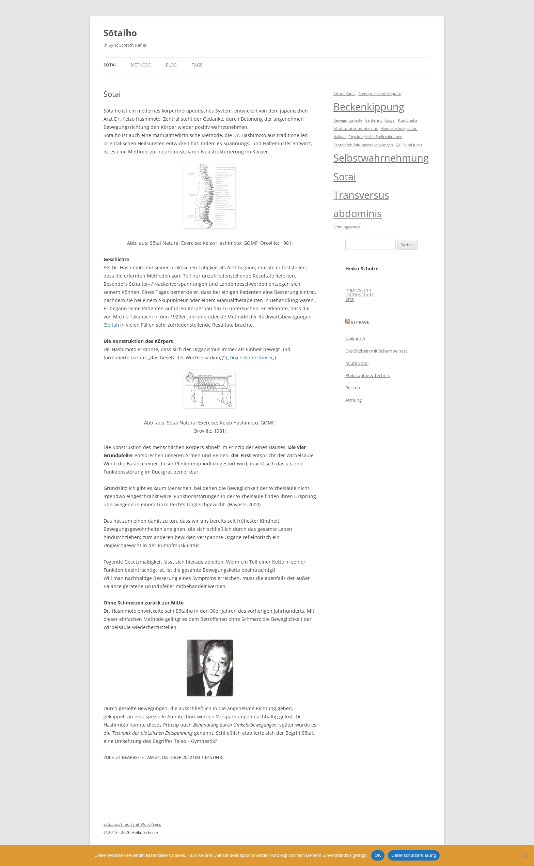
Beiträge (360, 322)
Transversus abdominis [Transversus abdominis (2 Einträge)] (361, 204)
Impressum (358, 289)
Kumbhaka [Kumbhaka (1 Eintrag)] (407, 120)
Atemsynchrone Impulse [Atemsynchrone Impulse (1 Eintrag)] (379, 93)
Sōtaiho (120, 33)
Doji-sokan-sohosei (251, 357)
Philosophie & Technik (367, 375)
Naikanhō (355, 338)
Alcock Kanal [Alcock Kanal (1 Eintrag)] (344, 93)
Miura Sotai (356, 363)
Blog (171, 65)
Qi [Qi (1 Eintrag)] (398, 145)
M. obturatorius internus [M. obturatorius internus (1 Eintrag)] (355, 128)
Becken (352, 388)
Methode (141, 65)
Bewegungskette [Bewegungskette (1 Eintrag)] (347, 120)
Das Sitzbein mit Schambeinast (376, 351)
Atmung (353, 400)
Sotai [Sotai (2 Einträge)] (344, 176)
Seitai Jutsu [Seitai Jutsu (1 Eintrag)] (412, 145)
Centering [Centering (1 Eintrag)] (373, 120)
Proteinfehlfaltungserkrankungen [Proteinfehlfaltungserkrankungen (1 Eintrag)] (363, 145)
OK (378, 855)
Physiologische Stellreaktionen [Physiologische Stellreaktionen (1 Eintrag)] (375, 136)
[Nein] (525, 855)
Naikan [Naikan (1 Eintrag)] (339, 136)
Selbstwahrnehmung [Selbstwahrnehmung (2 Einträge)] (381, 158)
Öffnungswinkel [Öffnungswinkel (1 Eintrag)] (347, 227)
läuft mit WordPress (142, 824)
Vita (349, 299)
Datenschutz (359, 294)
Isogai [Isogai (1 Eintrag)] (390, 120)
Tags (197, 65)
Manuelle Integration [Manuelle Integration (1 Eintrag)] (399, 128)
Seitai (111, 325)
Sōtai (110, 65)
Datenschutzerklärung (413, 855)
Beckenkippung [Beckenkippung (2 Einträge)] (368, 107)
